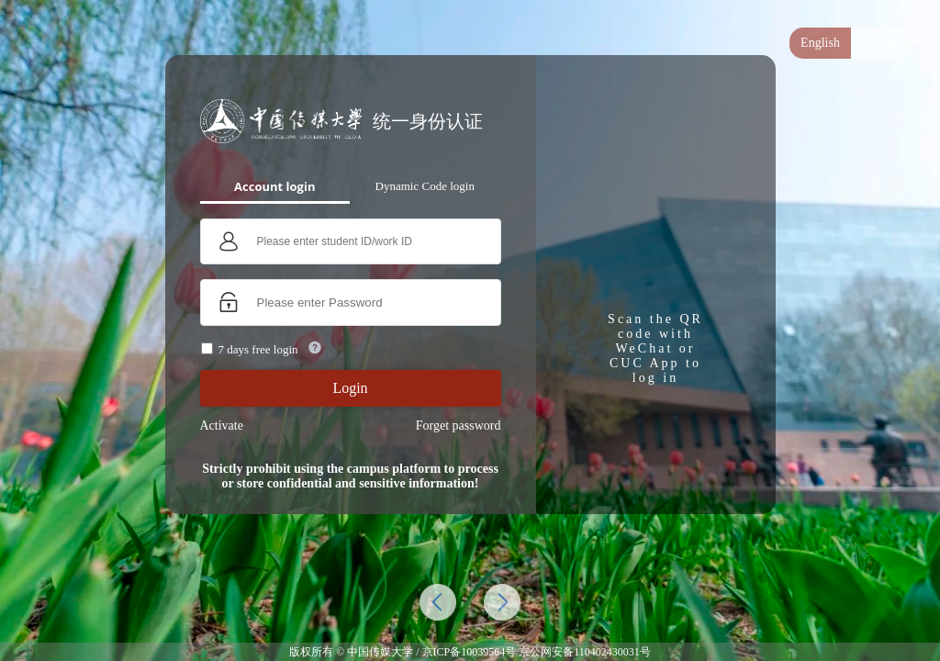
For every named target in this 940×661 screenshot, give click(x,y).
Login (349, 388)
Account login (274, 186)
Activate (221, 425)
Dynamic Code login (425, 186)
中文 (882, 43)
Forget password (458, 425)
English (820, 43)
